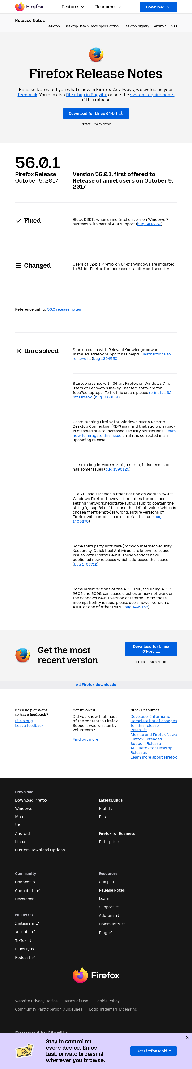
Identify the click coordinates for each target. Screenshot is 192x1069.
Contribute (25, 891)
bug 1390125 (117, 469)
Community (109, 924)
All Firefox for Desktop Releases (151, 750)
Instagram (24, 923)
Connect (23, 882)
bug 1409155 (136, 607)
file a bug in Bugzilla (86, 94)
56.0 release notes (64, 309)
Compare (107, 882)
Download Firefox (31, 800)
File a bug (24, 721)
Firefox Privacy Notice (96, 124)
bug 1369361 (107, 397)
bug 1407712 (85, 564)
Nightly (105, 808)
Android (160, 26)
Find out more (85, 739)
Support (106, 907)
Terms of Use (76, 1001)
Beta (103, 816)
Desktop (53, 26)
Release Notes (112, 890)
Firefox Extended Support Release (146, 741)
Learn (104, 898)
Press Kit (139, 730)
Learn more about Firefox (154, 757)
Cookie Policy (107, 1001)
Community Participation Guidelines (48, 1009)
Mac (19, 816)
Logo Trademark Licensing (113, 1009)
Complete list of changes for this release (154, 723)
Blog (103, 933)
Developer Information (152, 716)
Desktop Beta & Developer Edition (91, 26)
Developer (24, 899)
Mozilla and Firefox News (154, 734)
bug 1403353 (149, 224)
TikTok (21, 940)
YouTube (22, 932)
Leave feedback (29, 725)
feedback (27, 94)
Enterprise (109, 841)
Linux (20, 841)
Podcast (22, 957)
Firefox (96, 975)
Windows (23, 808)
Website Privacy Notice (36, 1001)
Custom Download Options (40, 850)
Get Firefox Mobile (154, 1051)
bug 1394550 (105, 358)
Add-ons (107, 915)
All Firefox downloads (96, 684)
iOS (174, 26)
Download (158, 7)
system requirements (152, 94)
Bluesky (22, 949)
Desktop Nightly (136, 26)
